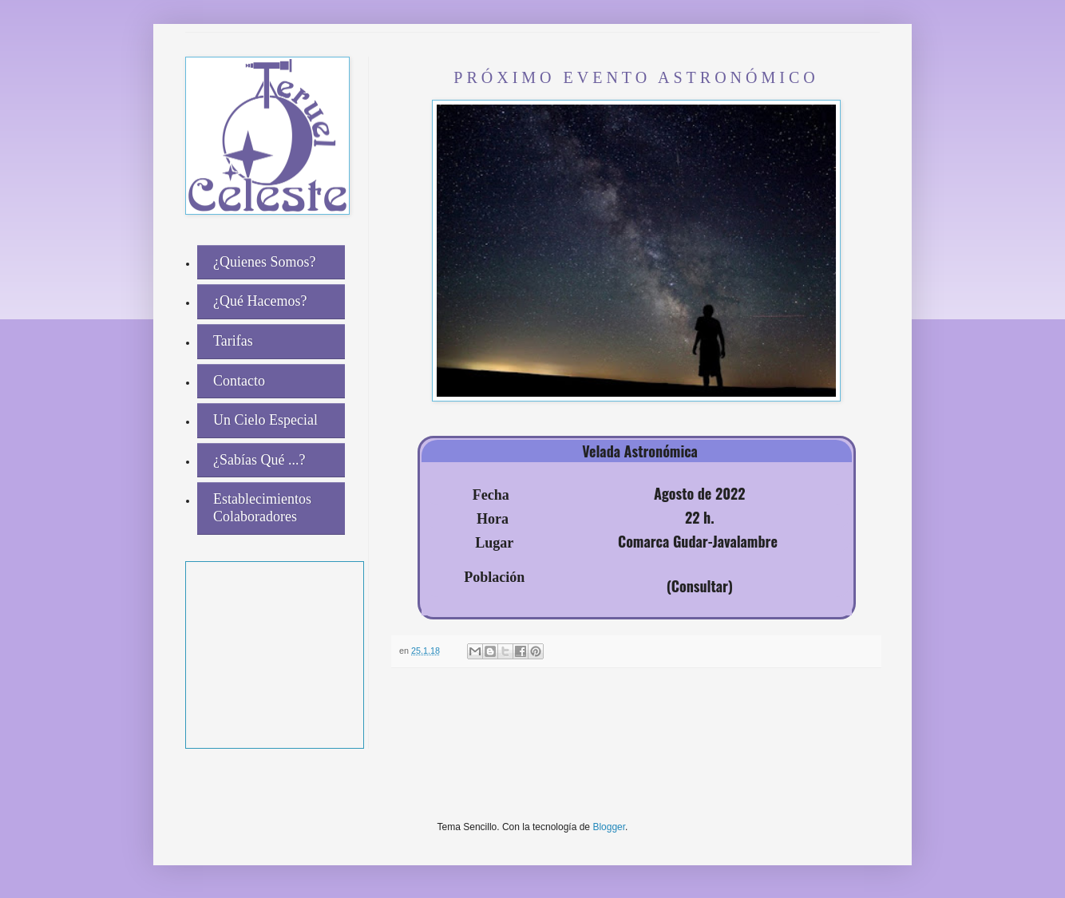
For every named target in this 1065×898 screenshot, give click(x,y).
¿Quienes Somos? (264, 262)
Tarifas (233, 341)
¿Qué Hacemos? (260, 301)
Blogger (608, 827)
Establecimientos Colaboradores (262, 507)
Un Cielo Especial (265, 420)
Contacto (239, 381)
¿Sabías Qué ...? (259, 460)
